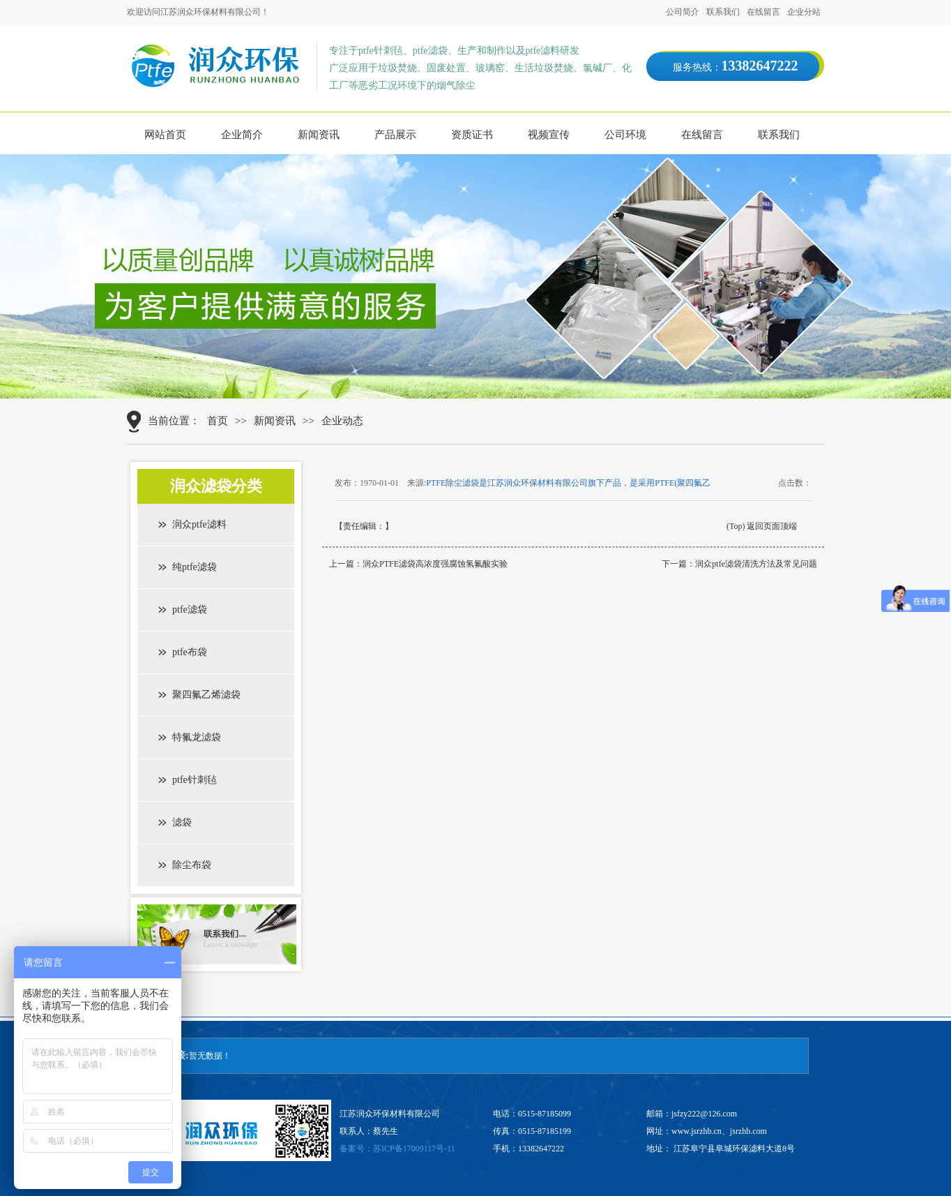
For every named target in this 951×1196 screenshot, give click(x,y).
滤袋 (182, 822)
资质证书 (472, 134)
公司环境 (625, 134)
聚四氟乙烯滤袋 (206, 694)
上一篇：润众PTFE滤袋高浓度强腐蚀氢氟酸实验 (418, 564)
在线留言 (763, 12)
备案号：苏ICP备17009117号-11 (397, 1148)
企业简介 (242, 134)
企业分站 (804, 12)
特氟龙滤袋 (196, 737)
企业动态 (342, 420)
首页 (217, 420)
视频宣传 (549, 134)
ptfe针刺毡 (194, 780)
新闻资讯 (319, 134)
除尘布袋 (191, 865)
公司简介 (682, 12)
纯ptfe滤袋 (194, 567)
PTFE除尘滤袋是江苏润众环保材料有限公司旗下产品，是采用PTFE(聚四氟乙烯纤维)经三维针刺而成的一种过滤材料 (568, 484)
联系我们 (723, 12)
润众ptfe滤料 (199, 524)
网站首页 (165, 134)
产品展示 (395, 134)
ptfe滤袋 (189, 609)
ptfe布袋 (189, 652)
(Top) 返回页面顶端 (761, 526)
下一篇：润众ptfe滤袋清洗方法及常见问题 (739, 564)
